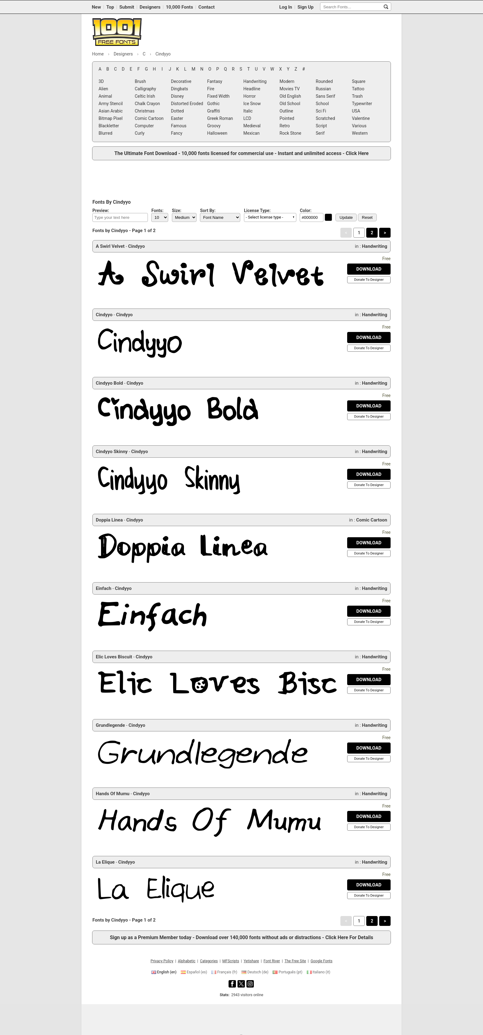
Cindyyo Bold (109, 383)
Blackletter (109, 125)
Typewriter (362, 103)
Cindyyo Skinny (112, 451)
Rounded (324, 81)
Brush (140, 81)
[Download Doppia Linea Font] (368, 543)
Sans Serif (325, 96)
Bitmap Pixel (111, 118)
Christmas (145, 110)
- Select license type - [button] (264, 217)
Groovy (214, 125)
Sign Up (306, 7)
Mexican (251, 133)
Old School (290, 103)
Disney (177, 96)
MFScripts (230, 961)
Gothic (213, 103)
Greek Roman (220, 118)
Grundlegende (110, 725)
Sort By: (207, 210)
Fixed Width (218, 96)
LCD (247, 118)
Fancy (176, 133)
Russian (323, 88)
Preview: (100, 210)
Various (359, 125)
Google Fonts (321, 961)
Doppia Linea (109, 520)
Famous (178, 125)
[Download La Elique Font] (368, 885)
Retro (285, 125)
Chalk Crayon (147, 103)
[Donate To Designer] (369, 280)
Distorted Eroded (187, 103)
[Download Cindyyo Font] (368, 337)
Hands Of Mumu (112, 793)
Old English (290, 96)
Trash (357, 96)
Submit (127, 7)
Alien (103, 88)
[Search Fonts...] (386, 7)
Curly (140, 133)
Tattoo (358, 88)
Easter (177, 118)
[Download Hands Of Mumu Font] (368, 816)
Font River (272, 961)
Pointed (287, 118)
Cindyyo (136, 246)
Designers (150, 7)
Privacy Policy (162, 961)
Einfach (103, 588)
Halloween (217, 133)
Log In (285, 7)
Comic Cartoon (149, 118)
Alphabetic (187, 961)
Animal (105, 96)
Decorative (181, 81)
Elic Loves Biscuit (114, 657)
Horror (249, 96)
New (96, 7)
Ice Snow (252, 103)
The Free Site (295, 961)
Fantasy (214, 81)
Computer (144, 125)
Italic (248, 110)
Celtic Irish (145, 96)
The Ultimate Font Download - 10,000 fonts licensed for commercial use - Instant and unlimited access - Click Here (241, 153)
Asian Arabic (111, 110)
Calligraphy (145, 88)
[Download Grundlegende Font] (368, 748)
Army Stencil (111, 103)
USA (356, 110)
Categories (209, 961)
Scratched (325, 118)
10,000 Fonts (179, 7)
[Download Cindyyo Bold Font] (368, 406)
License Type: (257, 210)
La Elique (105, 862)
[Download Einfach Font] (368, 611)
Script (321, 125)
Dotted (177, 110)
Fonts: (157, 210)
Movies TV (290, 88)
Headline (251, 88)
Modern (287, 81)
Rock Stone (290, 133)
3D (101, 81)
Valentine (361, 118)
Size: (176, 210)
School (322, 103)
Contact (206, 7)
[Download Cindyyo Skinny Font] (368, 474)
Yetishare (251, 961)
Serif (320, 133)
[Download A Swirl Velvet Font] (368, 269)
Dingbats (179, 88)
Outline (286, 110)
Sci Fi (321, 110)
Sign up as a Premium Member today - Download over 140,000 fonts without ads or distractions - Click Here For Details (241, 937)
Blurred (105, 133)
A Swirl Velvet (110, 246)
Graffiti (213, 110)
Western (360, 133)
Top (110, 7)
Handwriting (254, 81)
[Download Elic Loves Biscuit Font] (368, 679)
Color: (305, 210)
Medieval (252, 125)
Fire (210, 88)
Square (359, 81)
